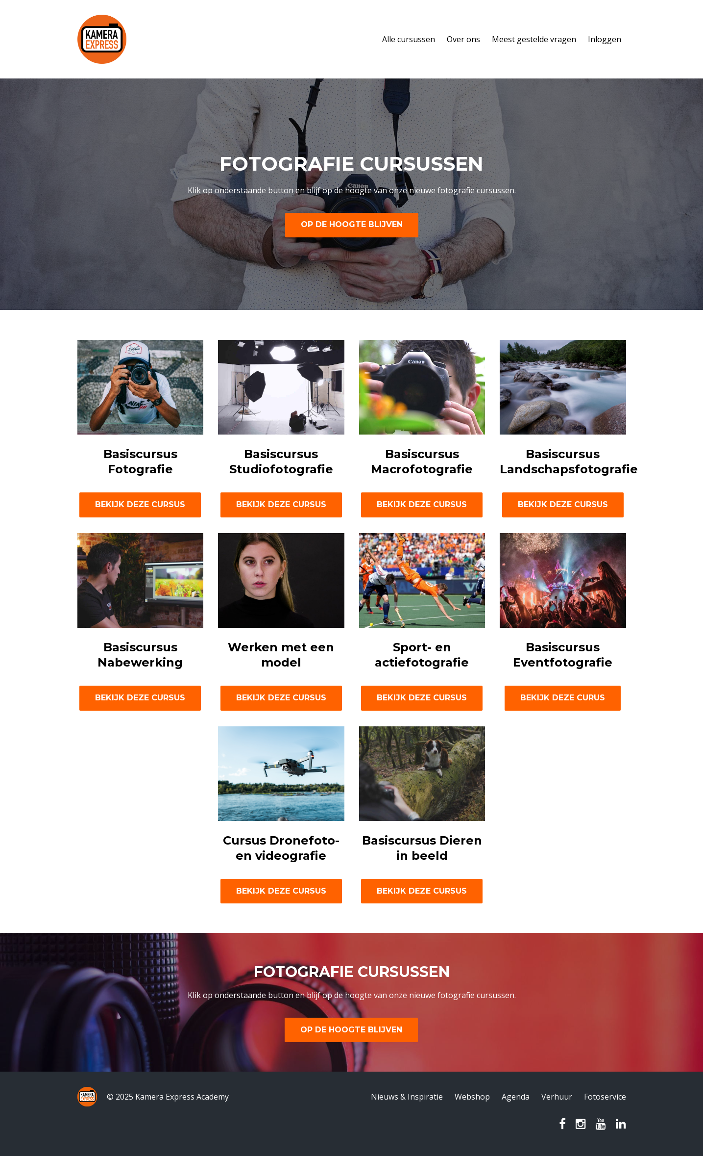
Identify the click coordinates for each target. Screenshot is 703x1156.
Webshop (472, 1096)
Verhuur (556, 1096)
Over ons (463, 39)
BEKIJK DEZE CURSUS (140, 504)
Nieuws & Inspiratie (407, 1096)
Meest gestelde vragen (534, 39)
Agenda (516, 1096)
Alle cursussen (408, 39)
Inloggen (604, 39)
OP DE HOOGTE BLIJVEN (352, 224)
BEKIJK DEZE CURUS (562, 697)
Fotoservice (605, 1096)
